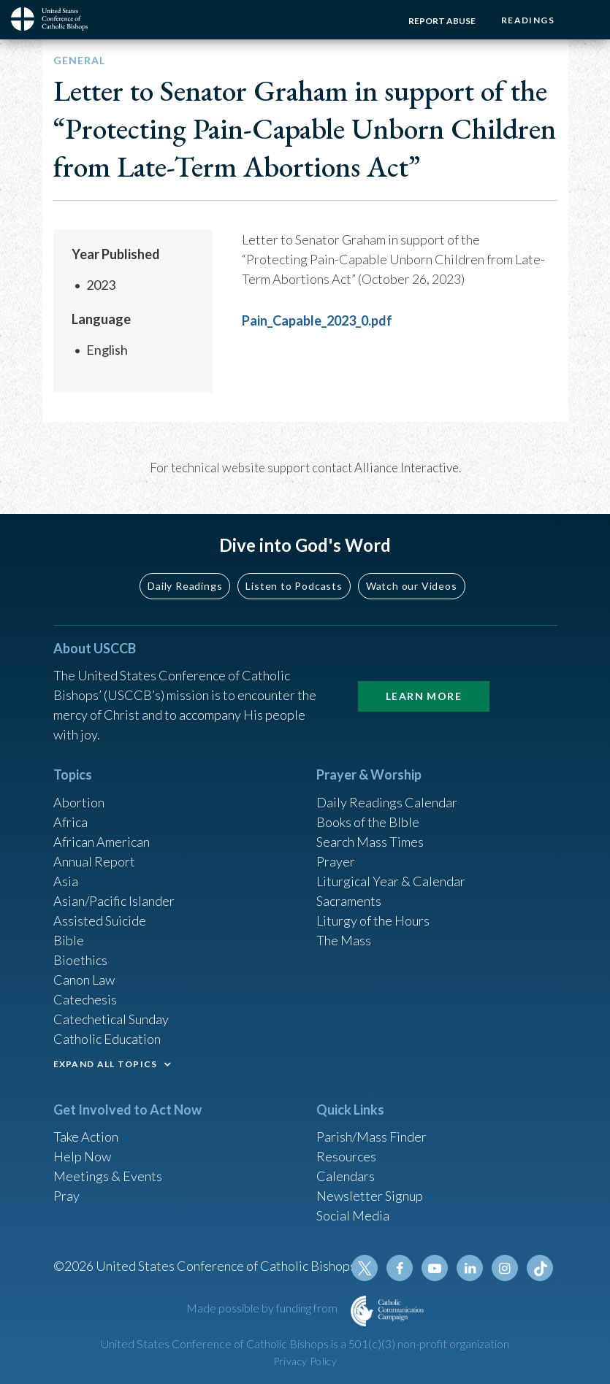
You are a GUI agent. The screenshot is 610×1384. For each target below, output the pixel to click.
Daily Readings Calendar (386, 802)
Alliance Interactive (406, 467)
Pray (66, 1196)
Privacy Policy (305, 1361)
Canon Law (84, 980)
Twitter (364, 1268)
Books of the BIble (367, 822)
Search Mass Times (370, 842)
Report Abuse (442, 20)
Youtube (435, 1268)
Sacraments (348, 901)
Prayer (335, 861)
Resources (346, 1156)
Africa (70, 822)
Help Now (82, 1156)
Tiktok (540, 1268)
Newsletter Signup (369, 1196)
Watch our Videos (411, 586)
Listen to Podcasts (293, 586)
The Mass (343, 940)
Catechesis (85, 999)
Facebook (399, 1268)
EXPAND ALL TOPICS (105, 1063)
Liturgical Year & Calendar (390, 881)
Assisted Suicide (99, 920)
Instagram (505, 1268)
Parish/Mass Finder (371, 1137)
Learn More (424, 696)
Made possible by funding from (263, 1308)
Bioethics (80, 960)
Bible (68, 940)
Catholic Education (107, 1039)
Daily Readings (185, 586)
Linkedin (470, 1268)
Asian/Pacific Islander (114, 901)
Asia (65, 881)
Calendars (345, 1176)
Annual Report (94, 861)
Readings (527, 20)
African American (101, 842)
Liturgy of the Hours (373, 920)
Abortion (78, 802)
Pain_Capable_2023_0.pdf (317, 320)
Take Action (85, 1137)
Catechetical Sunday (111, 1019)
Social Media (352, 1215)
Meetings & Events (107, 1176)
